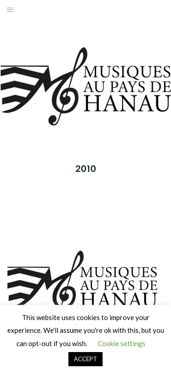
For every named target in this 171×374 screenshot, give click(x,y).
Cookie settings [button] (121, 343)
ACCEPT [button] (85, 359)
